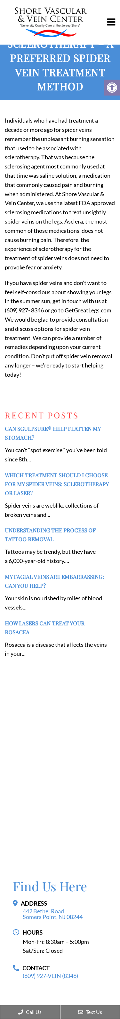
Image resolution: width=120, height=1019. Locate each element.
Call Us (30, 1012)
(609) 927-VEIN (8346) (50, 976)
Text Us (90, 1012)
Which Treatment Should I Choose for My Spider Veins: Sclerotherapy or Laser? (56, 484)
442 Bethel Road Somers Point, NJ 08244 (53, 914)
